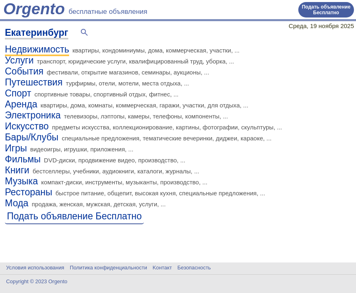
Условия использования (35, 268)
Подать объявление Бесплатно (326, 9)
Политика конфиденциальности (108, 268)
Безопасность (194, 268)
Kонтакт (162, 268)
